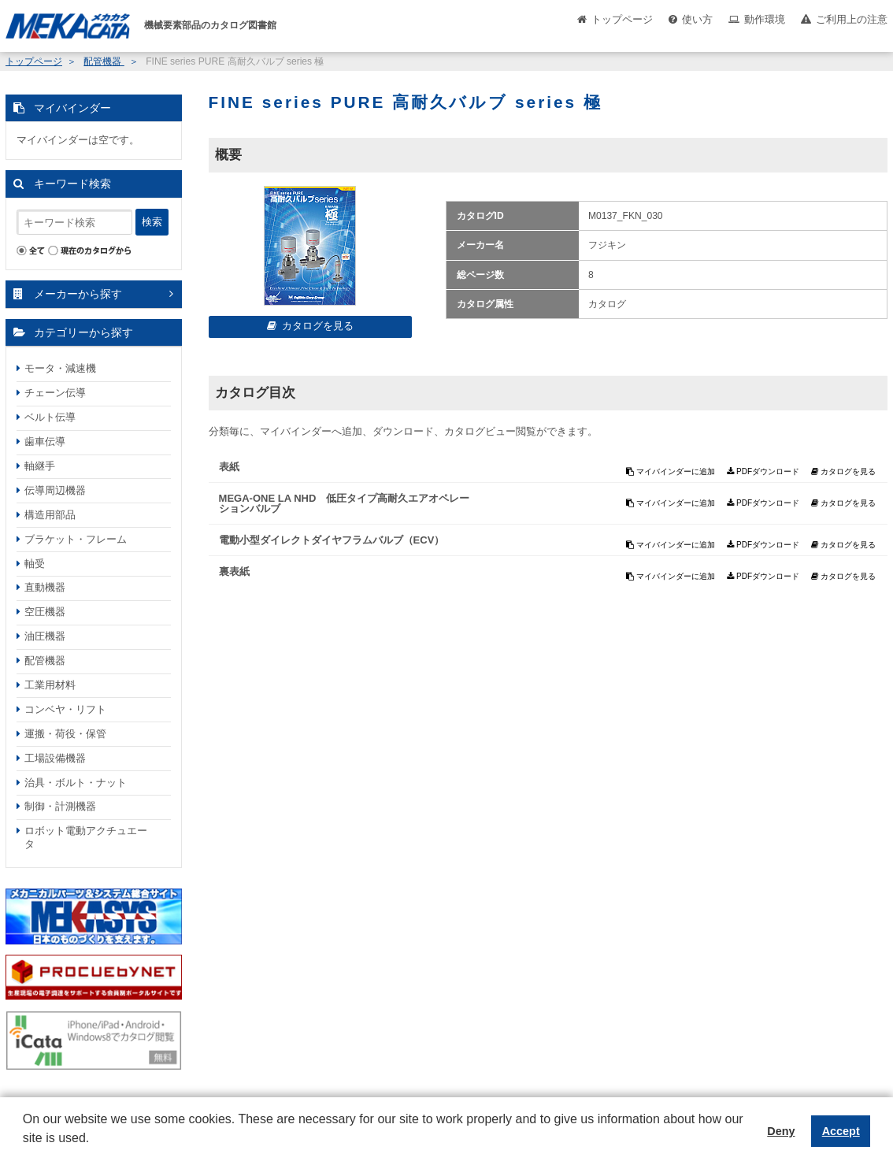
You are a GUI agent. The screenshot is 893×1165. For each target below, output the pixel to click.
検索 (152, 222)
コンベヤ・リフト (65, 709)
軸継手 (39, 466)
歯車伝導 (44, 441)
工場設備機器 (55, 758)
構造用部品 (50, 515)
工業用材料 (50, 685)
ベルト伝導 (50, 417)
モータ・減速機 (60, 368)
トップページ (622, 19)
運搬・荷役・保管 (65, 734)
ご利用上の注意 (851, 19)
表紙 (229, 467)
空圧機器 (44, 612)
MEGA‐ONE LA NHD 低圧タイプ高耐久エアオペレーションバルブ (344, 503)
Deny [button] (781, 1131)
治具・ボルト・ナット (75, 782)
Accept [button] (841, 1131)
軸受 (34, 564)
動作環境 (764, 19)
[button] (25, 1150)
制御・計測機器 (60, 806)
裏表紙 (234, 571)
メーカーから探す (78, 293)
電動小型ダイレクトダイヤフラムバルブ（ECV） (332, 540)
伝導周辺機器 (55, 490)
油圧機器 (44, 636)
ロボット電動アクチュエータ (85, 837)
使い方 (697, 19)
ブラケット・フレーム (75, 539)
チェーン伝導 (55, 393)
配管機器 (103, 61)
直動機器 (44, 587)
